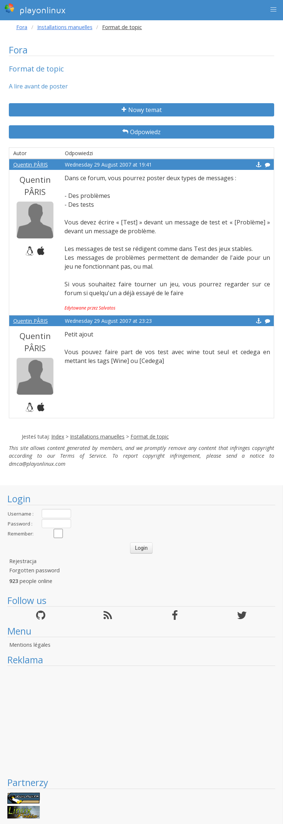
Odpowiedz (141, 132)
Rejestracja (22, 561)
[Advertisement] (141, 721)
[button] (273, 9)
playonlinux (35, 9)
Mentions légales (29, 644)
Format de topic (149, 436)
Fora (21, 27)
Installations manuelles (64, 27)
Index (57, 436)
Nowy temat (142, 110)
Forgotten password (34, 570)
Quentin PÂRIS (30, 164)
